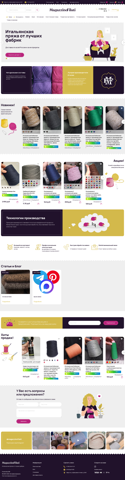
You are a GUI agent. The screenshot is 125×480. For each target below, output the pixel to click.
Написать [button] (23, 421)
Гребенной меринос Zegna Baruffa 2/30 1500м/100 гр (29, 193)
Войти (120, 2)
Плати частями (50, 2)
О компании (64, 2)
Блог (57, 2)
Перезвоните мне (115, 10)
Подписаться (111, 323)
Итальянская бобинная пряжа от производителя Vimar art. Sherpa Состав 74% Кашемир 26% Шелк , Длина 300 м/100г (31, 139)
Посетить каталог (15, 55)
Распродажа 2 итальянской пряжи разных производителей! (52, 193)
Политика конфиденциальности (9, 476)
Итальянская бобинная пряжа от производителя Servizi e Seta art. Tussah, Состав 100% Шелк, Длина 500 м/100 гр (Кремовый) (73, 139)
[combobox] (30, 10)
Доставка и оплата (74, 2)
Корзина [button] (113, 2)
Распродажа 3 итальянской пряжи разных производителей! (73, 193)
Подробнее (6, 302)
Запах (24, 358)
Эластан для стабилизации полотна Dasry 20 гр (114, 368)
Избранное (104, 2)
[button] (6, 58)
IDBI (9, 471)
